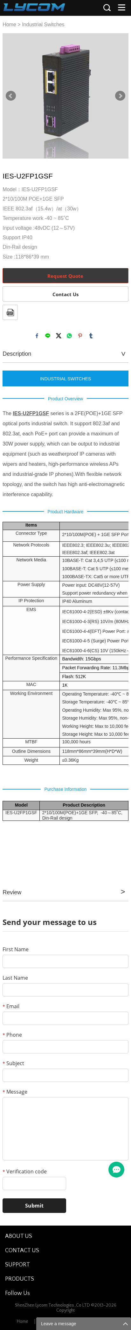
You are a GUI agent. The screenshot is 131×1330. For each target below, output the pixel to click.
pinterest (80, 336)
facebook (37, 336)
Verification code (25, 1171)
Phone (12, 1034)
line (48, 336)
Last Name (15, 977)
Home (9, 24)
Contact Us (65, 294)
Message (15, 1091)
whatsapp (69, 336)
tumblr (91, 336)
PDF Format (10, 312)
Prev (11, 96)
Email (11, 1006)
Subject (13, 1063)
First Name (16, 949)
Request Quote (65, 276)
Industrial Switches (43, 24)
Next (120, 96)
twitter (58, 336)
